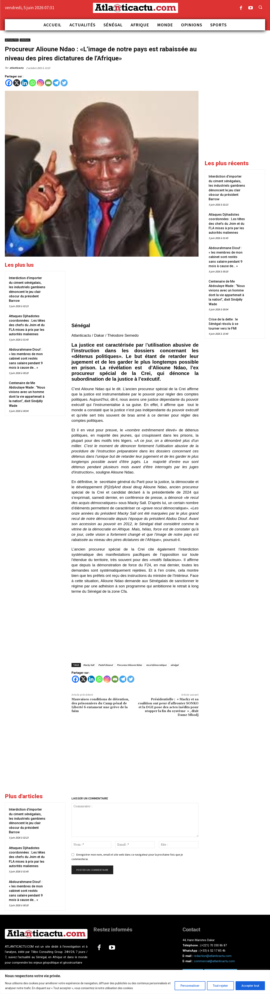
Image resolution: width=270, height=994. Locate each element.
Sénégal (25, 40)
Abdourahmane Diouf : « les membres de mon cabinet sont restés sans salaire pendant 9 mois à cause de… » (26, 359)
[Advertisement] (135, 290)
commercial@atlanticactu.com (214, 961)
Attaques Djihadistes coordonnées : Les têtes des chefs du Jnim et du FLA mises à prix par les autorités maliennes (27, 325)
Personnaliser (190, 985)
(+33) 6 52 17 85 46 (212, 950)
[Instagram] (40, 82)
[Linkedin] (24, 82)
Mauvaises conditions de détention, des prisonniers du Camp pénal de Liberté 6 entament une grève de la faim (100, 705)
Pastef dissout (105, 664)
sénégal (174, 664)
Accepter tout (250, 985)
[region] (135, 982)
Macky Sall (88, 664)
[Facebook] (8, 82)
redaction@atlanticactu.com (213, 956)
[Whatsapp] (32, 82)
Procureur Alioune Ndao (129, 664)
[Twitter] (64, 82)
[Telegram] (56, 82)
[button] (260, 7)
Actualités (12, 40)
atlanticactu (16, 68)
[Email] (48, 82)
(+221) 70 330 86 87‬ (213, 945)
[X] (16, 82)
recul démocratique (156, 664)
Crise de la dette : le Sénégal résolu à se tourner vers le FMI (223, 323)
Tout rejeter (220, 985)
